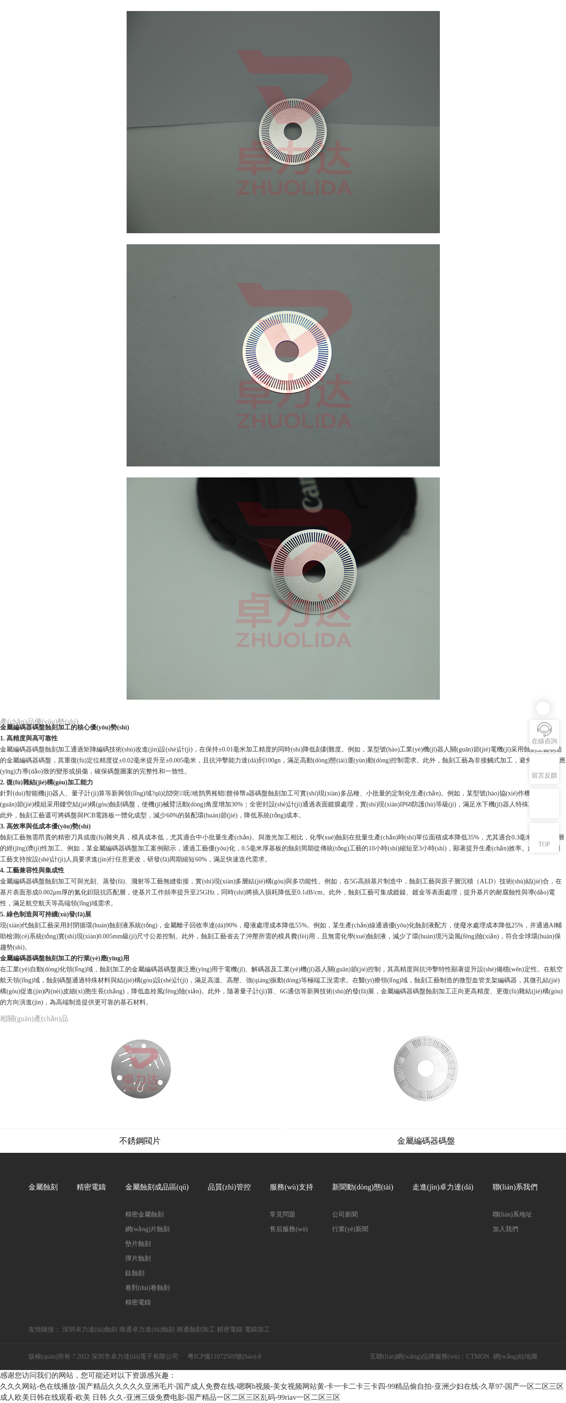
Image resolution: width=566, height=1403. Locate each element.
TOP (544, 844)
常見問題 (282, 1214)
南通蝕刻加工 (196, 1329)
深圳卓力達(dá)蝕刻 (90, 1329)
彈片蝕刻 (138, 1258)
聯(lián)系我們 (515, 1187)
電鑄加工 (257, 1329)
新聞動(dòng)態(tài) (362, 1187)
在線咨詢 (544, 741)
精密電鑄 (91, 1187)
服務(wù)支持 (291, 1187)
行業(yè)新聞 (350, 1229)
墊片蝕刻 (138, 1243)
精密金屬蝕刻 (144, 1214)
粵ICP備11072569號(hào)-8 (224, 1356)
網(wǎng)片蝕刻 (147, 1229)
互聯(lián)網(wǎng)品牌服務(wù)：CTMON (429, 1356)
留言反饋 (544, 775)
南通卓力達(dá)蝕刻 (147, 1329)
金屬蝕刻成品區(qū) (157, 1187)
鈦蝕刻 (134, 1273)
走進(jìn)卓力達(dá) (442, 1187)
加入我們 (505, 1229)
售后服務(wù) (288, 1229)
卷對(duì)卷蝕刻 (147, 1287)
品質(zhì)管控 (229, 1187)
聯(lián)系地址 (512, 1214)
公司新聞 (345, 1214)
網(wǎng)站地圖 (515, 1356)
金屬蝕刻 (43, 1187)
